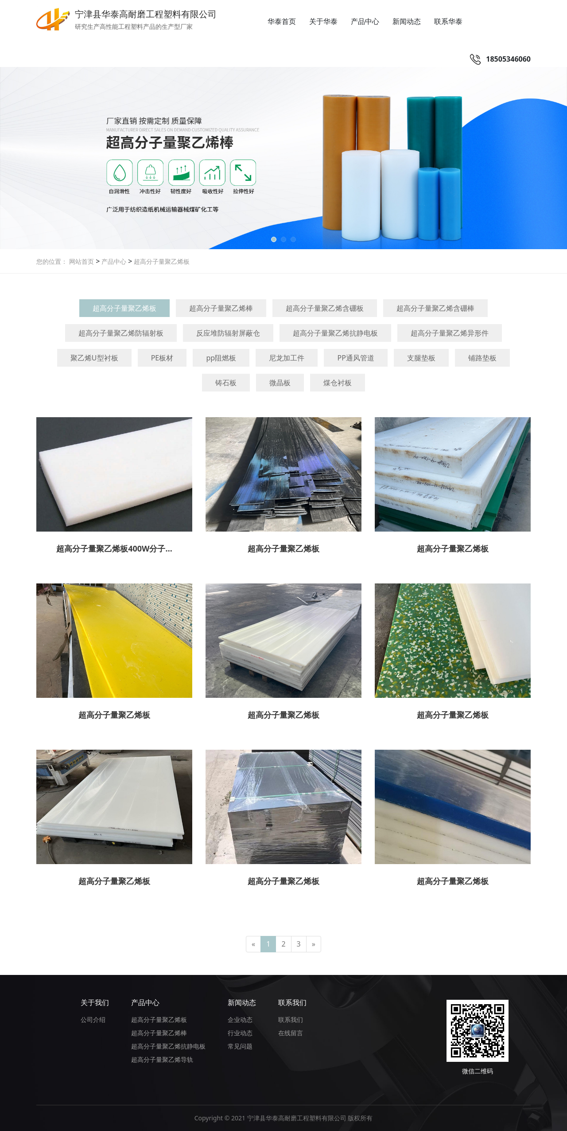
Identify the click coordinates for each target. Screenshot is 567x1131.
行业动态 (240, 1033)
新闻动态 (406, 21)
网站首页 (81, 261)
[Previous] (253, 944)
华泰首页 (282, 21)
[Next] (313, 944)
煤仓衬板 (337, 382)
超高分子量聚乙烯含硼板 (325, 308)
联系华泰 (448, 21)
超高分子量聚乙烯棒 (221, 308)
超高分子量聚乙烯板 (161, 261)
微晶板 (280, 382)
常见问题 (240, 1046)
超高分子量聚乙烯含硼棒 (435, 308)
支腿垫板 (421, 358)
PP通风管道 (355, 358)
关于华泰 (323, 21)
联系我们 (292, 1002)
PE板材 (162, 358)
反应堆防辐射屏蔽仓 (228, 333)
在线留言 (290, 1033)
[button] (273, 239)
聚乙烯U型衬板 (94, 358)
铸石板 (226, 382)
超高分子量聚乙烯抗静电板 (335, 333)
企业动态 (240, 1019)
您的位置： (51, 261)
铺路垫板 (482, 358)
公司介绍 (93, 1019)
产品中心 (365, 21)
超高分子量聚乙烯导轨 (162, 1059)
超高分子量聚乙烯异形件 (450, 333)
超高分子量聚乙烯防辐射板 (120, 333)
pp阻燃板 (221, 358)
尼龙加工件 (286, 358)
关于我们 (95, 1002)
